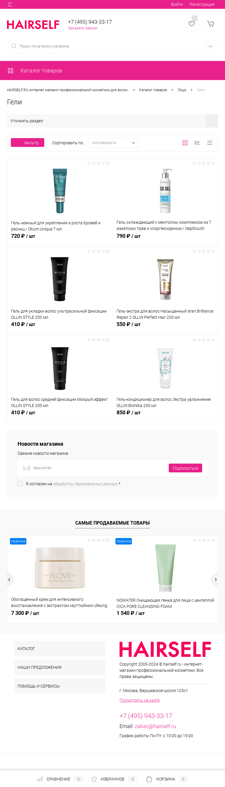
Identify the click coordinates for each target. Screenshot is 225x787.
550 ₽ (165, 327)
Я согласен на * (73, 483)
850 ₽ (165, 415)
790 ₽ (165, 239)
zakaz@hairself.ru (155, 726)
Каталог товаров (34, 70)
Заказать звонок (83, 28)
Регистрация (202, 4)
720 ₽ (60, 239)
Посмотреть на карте (140, 700)
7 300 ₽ (25, 613)
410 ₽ (60, 327)
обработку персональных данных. (86, 483)
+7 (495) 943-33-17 (90, 22)
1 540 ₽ (131, 613)
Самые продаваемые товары (112, 523)
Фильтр (27, 142)
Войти (177, 4)
